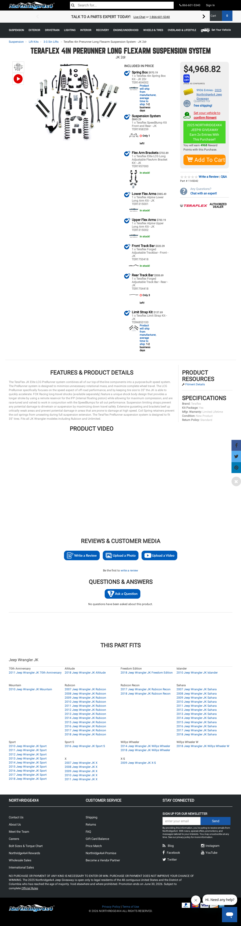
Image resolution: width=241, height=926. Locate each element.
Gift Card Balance (97, 838)
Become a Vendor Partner (103, 860)
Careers (14, 838)
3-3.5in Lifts (51, 41)
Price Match (94, 846)
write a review (129, 570)
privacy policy (184, 837)
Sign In (210, 5)
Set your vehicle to (207, 115)
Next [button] (204, 17)
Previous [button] (37, 17)
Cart (219, 15)
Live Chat (139, 17)
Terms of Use (130, 906)
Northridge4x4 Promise (101, 853)
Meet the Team (19, 831)
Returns (91, 824)
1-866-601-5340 (159, 17)
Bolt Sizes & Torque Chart (26, 846)
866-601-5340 (189, 5)
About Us (15, 824)
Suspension (16, 41)
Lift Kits (34, 41)
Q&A (224, 176)
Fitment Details (195, 384)
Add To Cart (206, 159)
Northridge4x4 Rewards (24, 853)
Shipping (91, 817)
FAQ (88, 831)
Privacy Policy (111, 906)
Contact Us (16, 817)
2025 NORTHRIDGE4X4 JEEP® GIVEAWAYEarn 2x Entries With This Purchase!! (204, 132)
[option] (120, 17)
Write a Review (209, 176)
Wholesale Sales (20, 860)
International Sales (21, 867)
